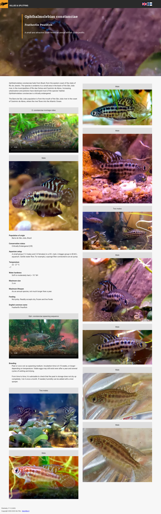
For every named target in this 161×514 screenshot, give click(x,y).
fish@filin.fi (25, 511)
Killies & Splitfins (19, 5)
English (144, 4)
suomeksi (150, 4)
